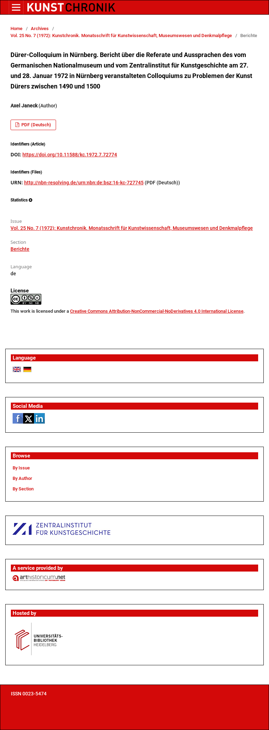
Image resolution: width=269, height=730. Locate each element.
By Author (22, 478)
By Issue (21, 467)
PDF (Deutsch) (35, 124)
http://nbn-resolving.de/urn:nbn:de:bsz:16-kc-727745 (84, 182)
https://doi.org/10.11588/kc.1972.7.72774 (69, 154)
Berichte (20, 249)
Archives (40, 28)
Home (16, 28)
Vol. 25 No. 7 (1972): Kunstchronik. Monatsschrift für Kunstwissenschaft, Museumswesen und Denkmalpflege (121, 35)
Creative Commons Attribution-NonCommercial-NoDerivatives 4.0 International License (156, 311)
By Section (23, 488)
